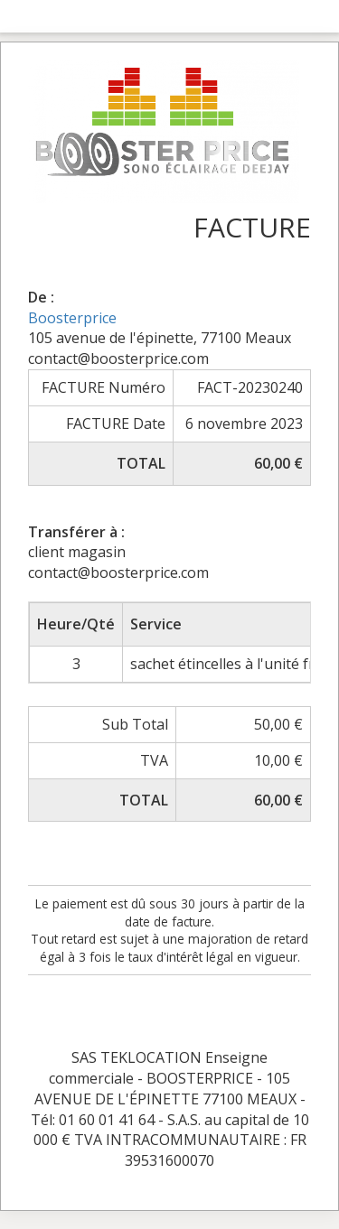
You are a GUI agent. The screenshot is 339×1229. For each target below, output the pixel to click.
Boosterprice (72, 318)
